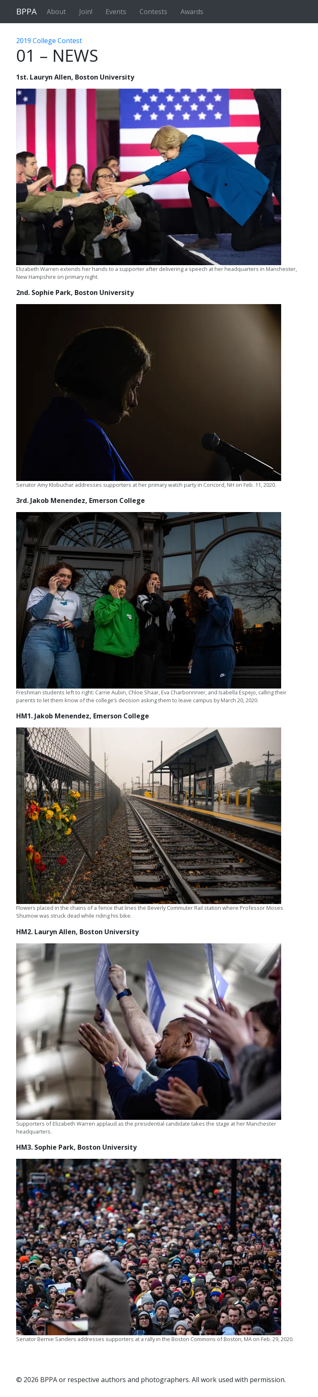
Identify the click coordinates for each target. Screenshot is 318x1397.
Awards (192, 11)
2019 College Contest (49, 40)
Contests (153, 11)
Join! (85, 11)
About (56, 11)
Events (116, 11)
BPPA (26, 11)
